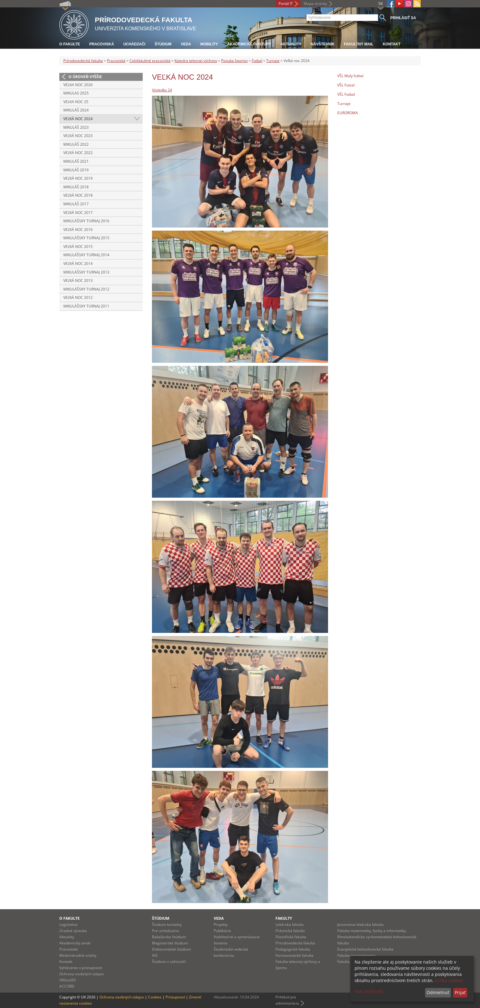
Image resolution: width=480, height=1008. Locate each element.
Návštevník (323, 44)
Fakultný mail (358, 44)
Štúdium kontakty (167, 924)
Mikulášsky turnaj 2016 (86, 221)
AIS (155, 955)
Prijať (460, 992)
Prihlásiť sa (403, 18)
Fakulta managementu (356, 955)
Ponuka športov (234, 60)
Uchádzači (134, 44)
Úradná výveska (73, 930)
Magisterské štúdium (170, 943)
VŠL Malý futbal (350, 75)
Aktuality (290, 44)
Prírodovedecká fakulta (83, 60)
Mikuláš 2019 (76, 170)
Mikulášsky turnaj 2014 (86, 254)
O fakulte (69, 44)
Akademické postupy (249, 44)
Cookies (155, 997)
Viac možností (369, 991)
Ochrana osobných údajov (81, 974)
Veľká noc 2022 (78, 152)
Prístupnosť (175, 997)
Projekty (221, 924)
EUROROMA (347, 112)
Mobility (209, 44)
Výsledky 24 (162, 90)
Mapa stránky (315, 3)
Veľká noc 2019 (78, 178)
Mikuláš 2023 (76, 127)
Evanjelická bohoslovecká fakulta (365, 949)
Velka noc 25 (75, 101)
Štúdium (162, 44)
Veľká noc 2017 (78, 212)
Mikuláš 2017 (76, 204)
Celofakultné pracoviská (150, 60)
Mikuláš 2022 (76, 144)
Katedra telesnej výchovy (196, 60)
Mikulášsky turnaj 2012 (86, 289)
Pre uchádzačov (165, 930)
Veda (186, 44)
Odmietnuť (438, 992)
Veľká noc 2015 (78, 246)
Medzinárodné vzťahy (77, 955)
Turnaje (273, 60)
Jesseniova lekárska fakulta (360, 924)
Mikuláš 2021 (76, 161)
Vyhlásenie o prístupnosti (80, 967)
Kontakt (392, 44)
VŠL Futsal (346, 85)
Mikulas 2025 (76, 93)
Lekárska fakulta (290, 924)
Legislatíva (68, 924)
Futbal (257, 60)
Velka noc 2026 (78, 84)
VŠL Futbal (346, 94)
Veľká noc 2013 (78, 280)
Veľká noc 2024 (78, 118)
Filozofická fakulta (291, 936)
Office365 (67, 980)
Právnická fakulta (290, 930)
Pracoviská (101, 44)
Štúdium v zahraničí (169, 961)
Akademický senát (75, 943)
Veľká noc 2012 (78, 297)
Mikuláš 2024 (76, 110)
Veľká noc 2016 (78, 229)
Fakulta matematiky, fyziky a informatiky (371, 930)
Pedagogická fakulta (293, 949)
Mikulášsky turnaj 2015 (86, 237)
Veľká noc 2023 (78, 135)
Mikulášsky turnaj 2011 (86, 306)
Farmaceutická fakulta (295, 955)
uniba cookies (449, 980)
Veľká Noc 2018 (78, 195)
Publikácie (222, 930)
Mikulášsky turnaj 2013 (86, 272)
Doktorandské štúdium (171, 949)
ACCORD (66, 986)
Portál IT (286, 3)
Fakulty (284, 918)
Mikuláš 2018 (76, 187)
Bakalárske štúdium (169, 936)
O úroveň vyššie (85, 76)
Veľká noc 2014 (78, 263)
